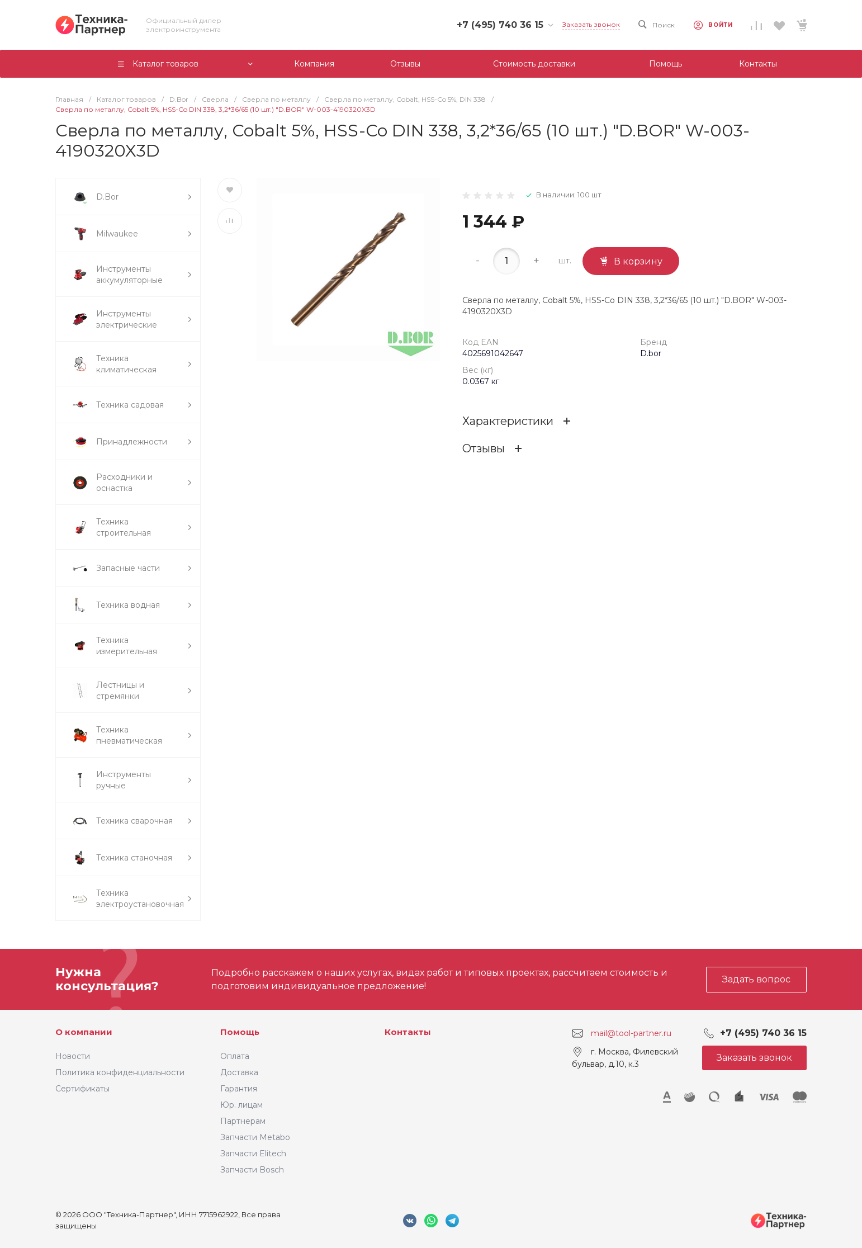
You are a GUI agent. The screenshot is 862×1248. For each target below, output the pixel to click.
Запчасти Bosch (252, 1170)
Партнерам (243, 1121)
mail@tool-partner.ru (631, 1033)
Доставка (239, 1072)
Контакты (408, 1032)
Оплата (234, 1056)
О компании (83, 1032)
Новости (72, 1056)
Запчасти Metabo (255, 1137)
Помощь (239, 1032)
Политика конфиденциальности (119, 1072)
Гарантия (238, 1089)
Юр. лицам (241, 1105)
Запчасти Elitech (253, 1153)
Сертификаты (82, 1089)
